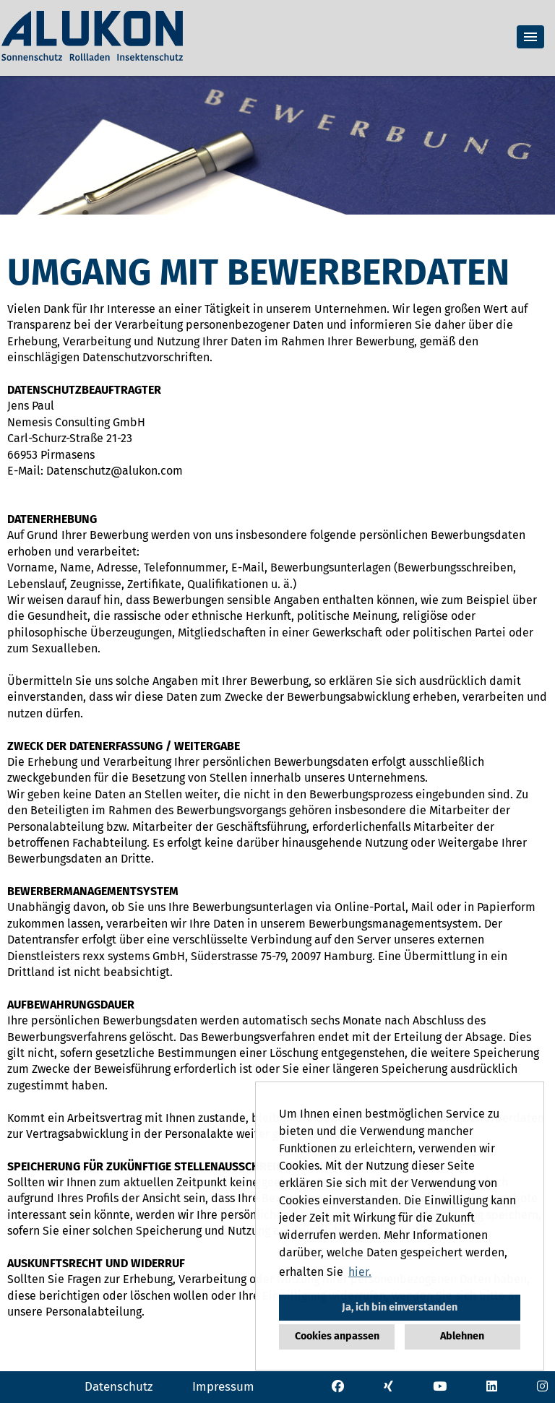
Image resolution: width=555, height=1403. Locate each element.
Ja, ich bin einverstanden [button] (399, 1307)
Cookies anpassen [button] (337, 1336)
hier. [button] (359, 1272)
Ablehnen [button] (462, 1336)
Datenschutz (118, 1386)
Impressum (223, 1386)
